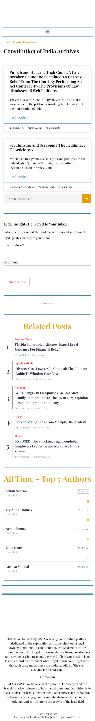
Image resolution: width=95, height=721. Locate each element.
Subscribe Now (16, 282)
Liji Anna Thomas (19, 509)
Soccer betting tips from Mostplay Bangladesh (51, 422)
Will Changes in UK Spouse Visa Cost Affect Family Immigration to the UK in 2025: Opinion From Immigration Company (51, 398)
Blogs (19, 416)
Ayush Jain (23, 355)
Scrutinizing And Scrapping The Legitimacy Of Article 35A (47, 147)
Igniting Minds (23, 339)
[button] (47, 31)
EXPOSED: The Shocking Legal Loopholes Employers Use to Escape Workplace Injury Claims (47, 446)
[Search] (86, 198)
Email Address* (14, 245)
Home (7, 42)
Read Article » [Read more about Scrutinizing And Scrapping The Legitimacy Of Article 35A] (19, 177)
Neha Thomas (16, 528)
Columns (20, 387)
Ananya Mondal (17, 566)
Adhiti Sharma (16, 491)
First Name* (12, 262)
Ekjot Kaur (14, 547)
